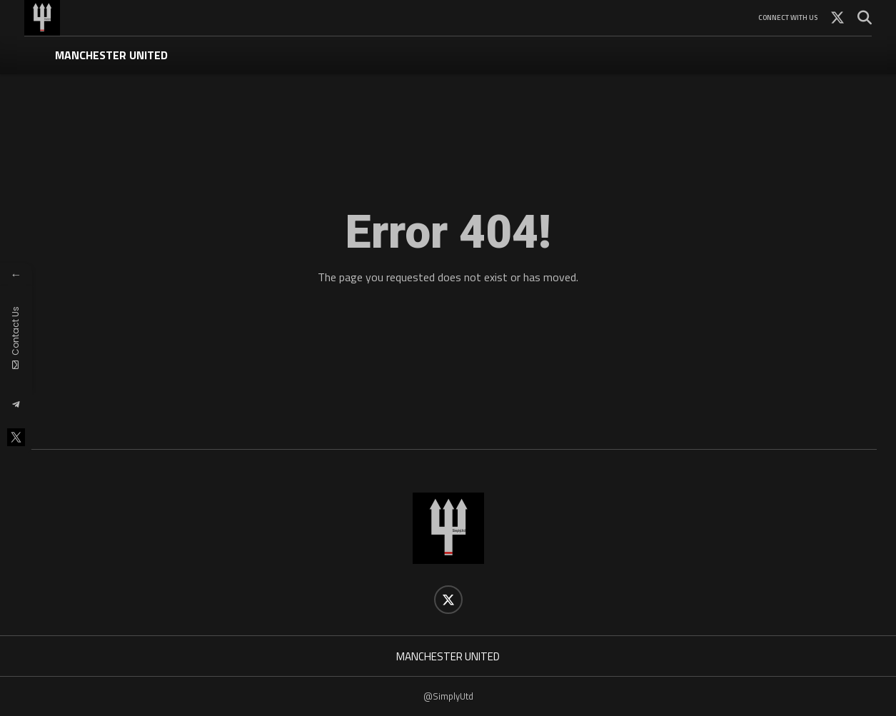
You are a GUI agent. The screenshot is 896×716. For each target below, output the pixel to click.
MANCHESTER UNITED (111, 55)
